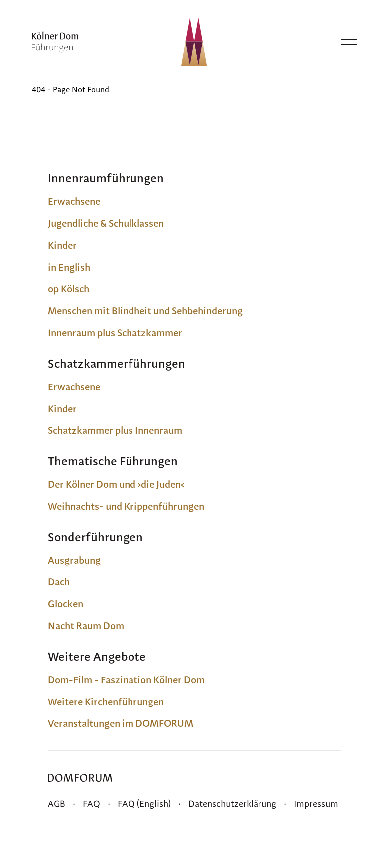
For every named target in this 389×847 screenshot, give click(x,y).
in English (69, 267)
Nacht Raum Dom (86, 626)
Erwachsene (74, 201)
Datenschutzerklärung (232, 803)
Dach (59, 582)
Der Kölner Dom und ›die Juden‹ (116, 484)
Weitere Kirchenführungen (106, 701)
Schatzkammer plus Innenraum (115, 430)
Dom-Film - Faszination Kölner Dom (126, 680)
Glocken (65, 604)
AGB (56, 803)
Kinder (62, 245)
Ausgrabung (74, 560)
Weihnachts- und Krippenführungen (126, 506)
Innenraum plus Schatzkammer (115, 333)
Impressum (316, 803)
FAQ (91, 803)
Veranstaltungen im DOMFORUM (120, 723)
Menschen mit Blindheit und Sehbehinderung (145, 311)
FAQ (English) (144, 803)
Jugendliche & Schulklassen (106, 223)
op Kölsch (68, 289)
